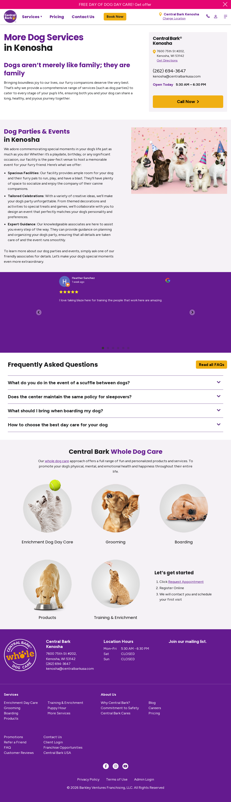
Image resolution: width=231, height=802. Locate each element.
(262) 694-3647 (169, 71)
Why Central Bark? (115, 703)
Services (30, 16)
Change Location (174, 18)
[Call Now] (208, 16)
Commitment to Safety (120, 708)
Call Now (188, 101)
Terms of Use (116, 779)
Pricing (57, 16)
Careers (155, 708)
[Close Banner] (225, 4)
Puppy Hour (57, 708)
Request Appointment (186, 582)
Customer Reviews (19, 753)
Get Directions (167, 60)
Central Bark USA (57, 753)
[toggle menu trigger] (224, 16)
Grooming (12, 708)
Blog (152, 703)
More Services (59, 713)
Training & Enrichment (65, 703)
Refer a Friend (15, 742)
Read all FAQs (211, 364)
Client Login (53, 742)
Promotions (13, 737)
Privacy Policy (88, 779)
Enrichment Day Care (21, 703)
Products (11, 718)
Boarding (11, 713)
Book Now (115, 16)
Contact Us (83, 16)
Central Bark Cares (115, 713)
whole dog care (57, 461)
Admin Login (144, 779)
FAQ (7, 747)
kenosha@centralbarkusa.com (177, 76)
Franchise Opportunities (62, 747)
